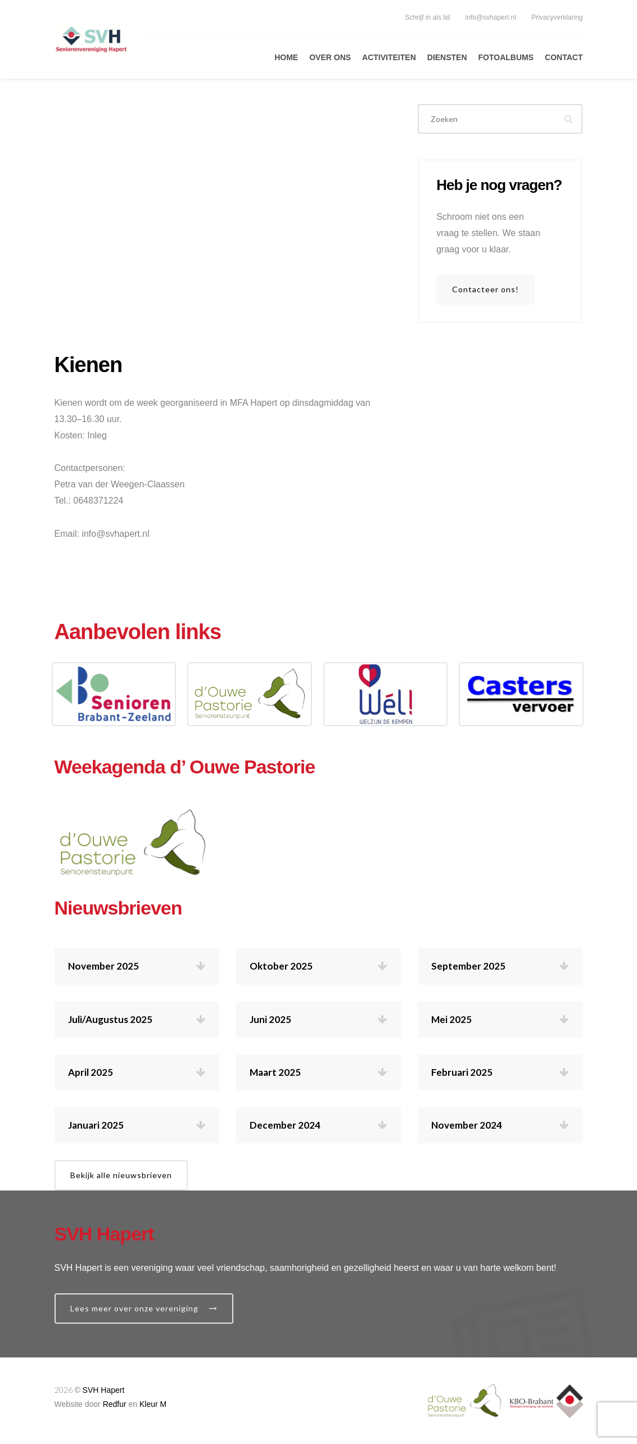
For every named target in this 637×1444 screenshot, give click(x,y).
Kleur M (152, 1404)
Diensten (447, 57)
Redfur (115, 1404)
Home (286, 57)
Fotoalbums (506, 57)
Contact (563, 57)
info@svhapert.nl (492, 17)
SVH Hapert (104, 1390)
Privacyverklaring (556, 17)
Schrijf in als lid (428, 17)
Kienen (89, 365)
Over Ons (330, 57)
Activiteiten (389, 57)
